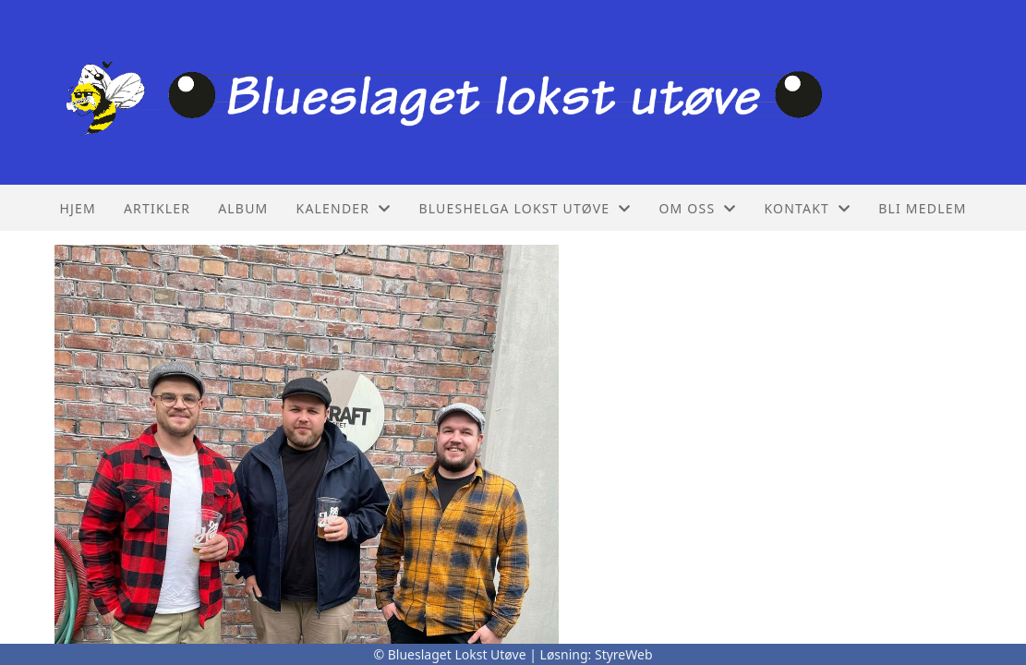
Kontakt (807, 208)
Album (243, 208)
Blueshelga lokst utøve (524, 208)
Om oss (697, 208)
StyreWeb (624, 654)
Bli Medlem (922, 208)
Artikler (157, 208)
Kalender (344, 208)
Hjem (77, 208)
